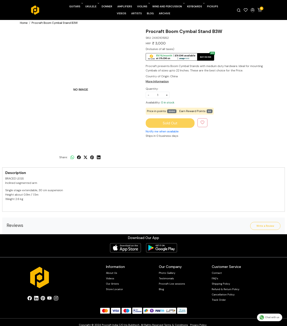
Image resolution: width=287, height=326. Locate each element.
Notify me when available (162, 131)
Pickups (212, 6)
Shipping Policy (221, 283)
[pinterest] (92, 157)
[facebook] (79, 157)
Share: (63, 157)
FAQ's (215, 278)
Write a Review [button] (265, 225)
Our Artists (112, 283)
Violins (143, 6)
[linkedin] (98, 157)
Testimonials (166, 278)
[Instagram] (56, 299)
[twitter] (85, 157)
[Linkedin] (36, 299)
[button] (252, 10)
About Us (111, 273)
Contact (217, 273)
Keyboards (195, 6)
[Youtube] (49, 299)
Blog (150, 13)
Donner (107, 6)
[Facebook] (30, 299)
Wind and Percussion (168, 6)
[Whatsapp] (72, 157)
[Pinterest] (43, 299)
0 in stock (167, 102)
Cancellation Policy (223, 294)
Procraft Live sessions (172, 283)
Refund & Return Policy (225, 289)
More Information (157, 81)
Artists (136, 13)
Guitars (75, 6)
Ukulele (91, 6)
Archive (164, 13)
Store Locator (114, 289)
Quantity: (152, 89)
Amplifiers (124, 6)
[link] (238, 10)
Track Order (219, 299)
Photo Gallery (167, 273)
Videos (121, 13)
